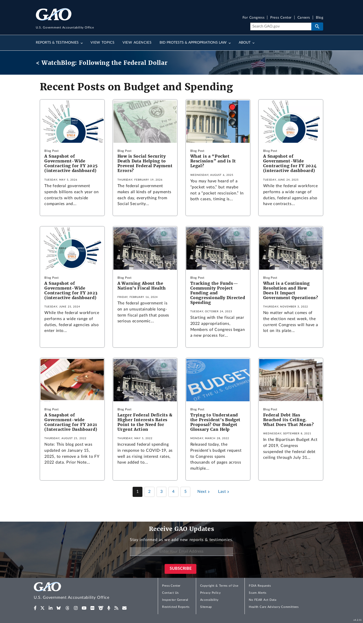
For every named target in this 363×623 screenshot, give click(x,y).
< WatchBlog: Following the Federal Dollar (102, 62)
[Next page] (204, 492)
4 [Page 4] (173, 492)
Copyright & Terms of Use (219, 585)
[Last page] (224, 492)
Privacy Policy (210, 592)
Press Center (281, 17)
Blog (319, 17)
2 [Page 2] (149, 492)
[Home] (82, 591)
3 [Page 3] (161, 492)
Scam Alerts (257, 592)
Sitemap (206, 606)
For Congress (254, 17)
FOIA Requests (260, 585)
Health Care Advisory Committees (273, 606)
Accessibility (209, 599)
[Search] (280, 26)
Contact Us (170, 592)
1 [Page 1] (137, 492)
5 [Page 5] (185, 492)
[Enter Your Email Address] (181, 551)
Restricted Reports (175, 606)
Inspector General (175, 599)
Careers (303, 17)
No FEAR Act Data (262, 599)
